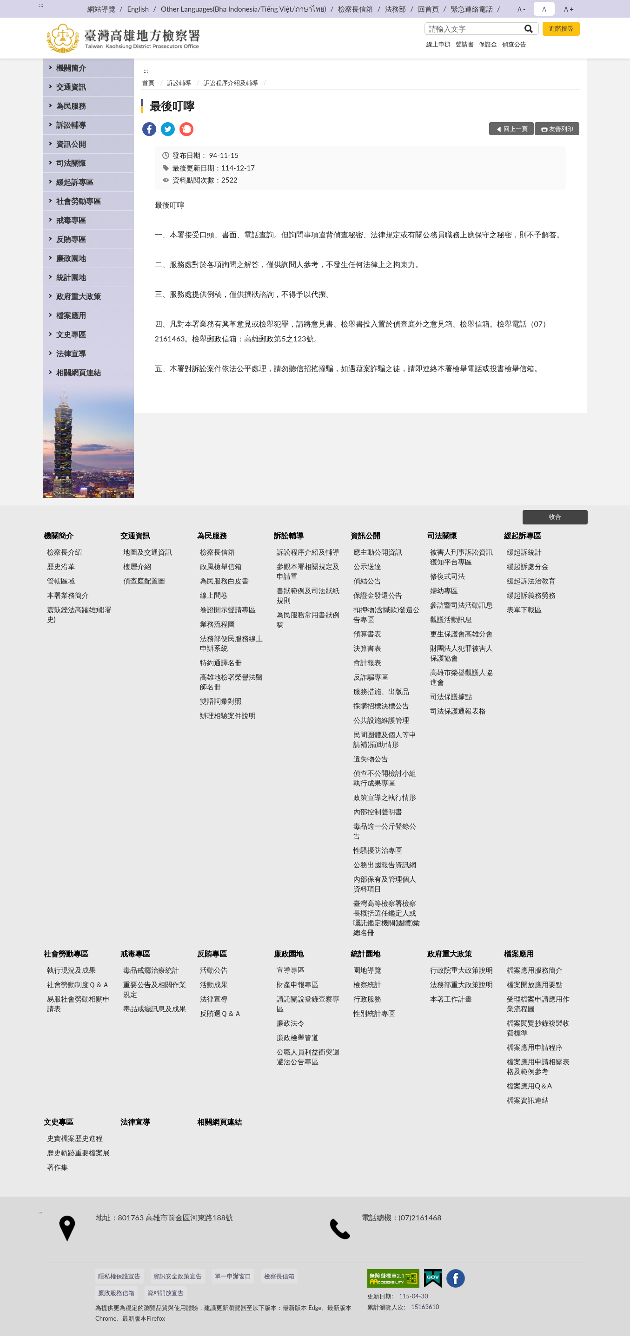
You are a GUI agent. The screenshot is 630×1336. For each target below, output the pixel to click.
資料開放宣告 (165, 1293)
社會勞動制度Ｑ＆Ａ (78, 984)
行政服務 (367, 999)
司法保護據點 (451, 696)
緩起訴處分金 (528, 566)
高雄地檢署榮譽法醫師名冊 (231, 682)
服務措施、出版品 (381, 691)
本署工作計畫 (451, 999)
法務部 (395, 9)
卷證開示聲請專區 (228, 609)
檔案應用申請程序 (535, 1047)
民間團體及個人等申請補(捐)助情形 (384, 739)
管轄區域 (61, 580)
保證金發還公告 (377, 595)
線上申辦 (438, 44)
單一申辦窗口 (233, 1276)
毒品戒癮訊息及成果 (154, 1008)
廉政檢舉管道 (297, 1037)
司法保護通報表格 (458, 711)
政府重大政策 (78, 296)
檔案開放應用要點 (535, 984)
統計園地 (71, 277)
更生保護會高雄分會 (461, 633)
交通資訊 (71, 86)
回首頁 (428, 9)
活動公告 (214, 970)
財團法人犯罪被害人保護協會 (461, 653)
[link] (149, 130)
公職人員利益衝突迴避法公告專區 (308, 1057)
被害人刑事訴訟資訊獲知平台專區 (461, 557)
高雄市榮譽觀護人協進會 (461, 677)
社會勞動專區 (78, 200)
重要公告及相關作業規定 (154, 989)
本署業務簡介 (68, 595)
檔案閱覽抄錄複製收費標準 (538, 1028)
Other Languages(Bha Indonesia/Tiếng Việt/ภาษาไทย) (243, 9)
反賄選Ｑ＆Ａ (220, 1013)
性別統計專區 (374, 1013)
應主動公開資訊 (377, 552)
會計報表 (367, 662)
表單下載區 (524, 609)
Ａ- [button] (521, 9)
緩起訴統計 (524, 552)
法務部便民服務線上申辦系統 (231, 643)
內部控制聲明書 (377, 811)
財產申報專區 (297, 984)
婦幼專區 (444, 590)
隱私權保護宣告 (119, 1276)
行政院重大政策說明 (461, 970)
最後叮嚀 (172, 105)
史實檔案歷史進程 (75, 1138)
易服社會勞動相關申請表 (78, 1004)
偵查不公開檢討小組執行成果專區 (384, 778)
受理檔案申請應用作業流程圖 (538, 1004)
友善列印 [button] (561, 128)
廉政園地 (71, 258)
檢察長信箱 (355, 9)
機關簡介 (71, 67)
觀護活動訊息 (451, 619)
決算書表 (367, 648)
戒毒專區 (71, 220)
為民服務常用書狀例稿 (308, 619)
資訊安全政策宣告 (177, 1276)
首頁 (148, 82)
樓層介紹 (137, 566)
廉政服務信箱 (116, 1293)
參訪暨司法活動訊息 (461, 605)
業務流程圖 (217, 624)
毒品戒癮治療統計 (151, 970)
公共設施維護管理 (381, 720)
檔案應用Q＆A (529, 1085)
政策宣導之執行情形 (384, 797)
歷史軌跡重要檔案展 (78, 1152)
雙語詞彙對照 (221, 701)
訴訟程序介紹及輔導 (231, 82)
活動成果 (214, 984)
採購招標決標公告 (381, 705)
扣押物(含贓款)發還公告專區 (386, 614)
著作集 (57, 1167)
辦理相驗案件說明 (228, 715)
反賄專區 (71, 239)
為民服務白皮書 (224, 580)
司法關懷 (71, 162)
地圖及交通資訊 (147, 552)
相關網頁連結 (78, 372)
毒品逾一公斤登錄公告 (384, 831)
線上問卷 (214, 595)
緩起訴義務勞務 (531, 595)
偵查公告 (514, 44)
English (138, 9)
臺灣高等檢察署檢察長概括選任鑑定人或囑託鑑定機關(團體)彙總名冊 (386, 918)
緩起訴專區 (74, 181)
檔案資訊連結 (528, 1100)
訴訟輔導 (71, 124)
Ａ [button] (544, 9)
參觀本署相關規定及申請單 (308, 571)
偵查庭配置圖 (144, 580)
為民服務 (71, 105)
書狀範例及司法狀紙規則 (308, 595)
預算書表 (367, 633)
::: (41, 4)
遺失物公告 (370, 758)
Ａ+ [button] (568, 9)
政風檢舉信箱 (221, 566)
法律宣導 (71, 353)
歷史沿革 (61, 566)
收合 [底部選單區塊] (555, 516)
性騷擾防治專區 (377, 850)
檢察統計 (367, 984)
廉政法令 (291, 1023)
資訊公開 (71, 143)
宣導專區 (291, 970)
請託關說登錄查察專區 (308, 1004)
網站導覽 (101, 9)
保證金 (488, 44)
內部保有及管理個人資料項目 (384, 884)
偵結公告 (367, 580)
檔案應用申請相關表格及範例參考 (538, 1066)
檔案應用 (71, 315)
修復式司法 (447, 576)
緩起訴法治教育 (531, 580)
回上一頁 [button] (516, 128)
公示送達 (367, 566)
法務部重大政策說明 (461, 984)
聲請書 (465, 44)
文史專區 (71, 334)
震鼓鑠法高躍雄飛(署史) (79, 614)
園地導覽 (367, 970)
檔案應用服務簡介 (535, 970)
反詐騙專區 (370, 677)
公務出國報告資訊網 (384, 864)
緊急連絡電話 (472, 9)
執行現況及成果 (71, 970)
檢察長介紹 (64, 552)
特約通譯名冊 (221, 662)
